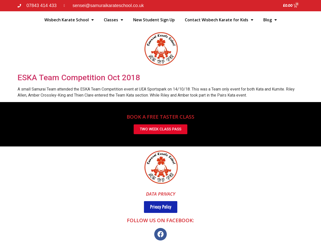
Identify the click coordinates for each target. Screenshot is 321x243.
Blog (270, 19)
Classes (113, 19)
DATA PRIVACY (160, 194)
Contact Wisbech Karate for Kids (219, 19)
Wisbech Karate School (69, 19)
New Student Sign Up (154, 20)
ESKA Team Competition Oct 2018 (79, 77)
